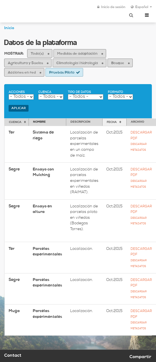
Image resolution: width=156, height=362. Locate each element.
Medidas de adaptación (77, 54)
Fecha (112, 122)
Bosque (117, 63)
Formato (115, 92)
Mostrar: (14, 54)
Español (141, 7)
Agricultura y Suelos (25, 63)
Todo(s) (37, 54)
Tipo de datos (79, 92)
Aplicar (18, 108)
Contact (12, 356)
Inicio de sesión (111, 7)
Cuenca (44, 92)
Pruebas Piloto (62, 73)
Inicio (9, 28)
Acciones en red (22, 73)
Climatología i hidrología (77, 63)
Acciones (17, 92)
